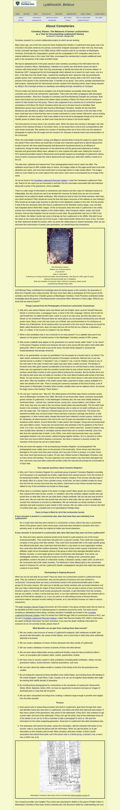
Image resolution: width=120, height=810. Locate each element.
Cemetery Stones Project (34, 607)
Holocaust (46, 14)
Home (17, 14)
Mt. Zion (21, 20)
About (21, 17)
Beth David (68, 17)
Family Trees (86, 14)
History (26, 14)
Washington (36, 20)
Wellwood (52, 20)
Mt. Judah (99, 17)
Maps (36, 14)
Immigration (71, 14)
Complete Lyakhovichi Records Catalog (50, 180)
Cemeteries (100, 14)
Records (58, 14)
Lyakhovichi (36, 17)
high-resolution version (79, 795)
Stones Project (83, 20)
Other (68, 20)
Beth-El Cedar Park (83, 17)
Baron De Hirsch (52, 17)
